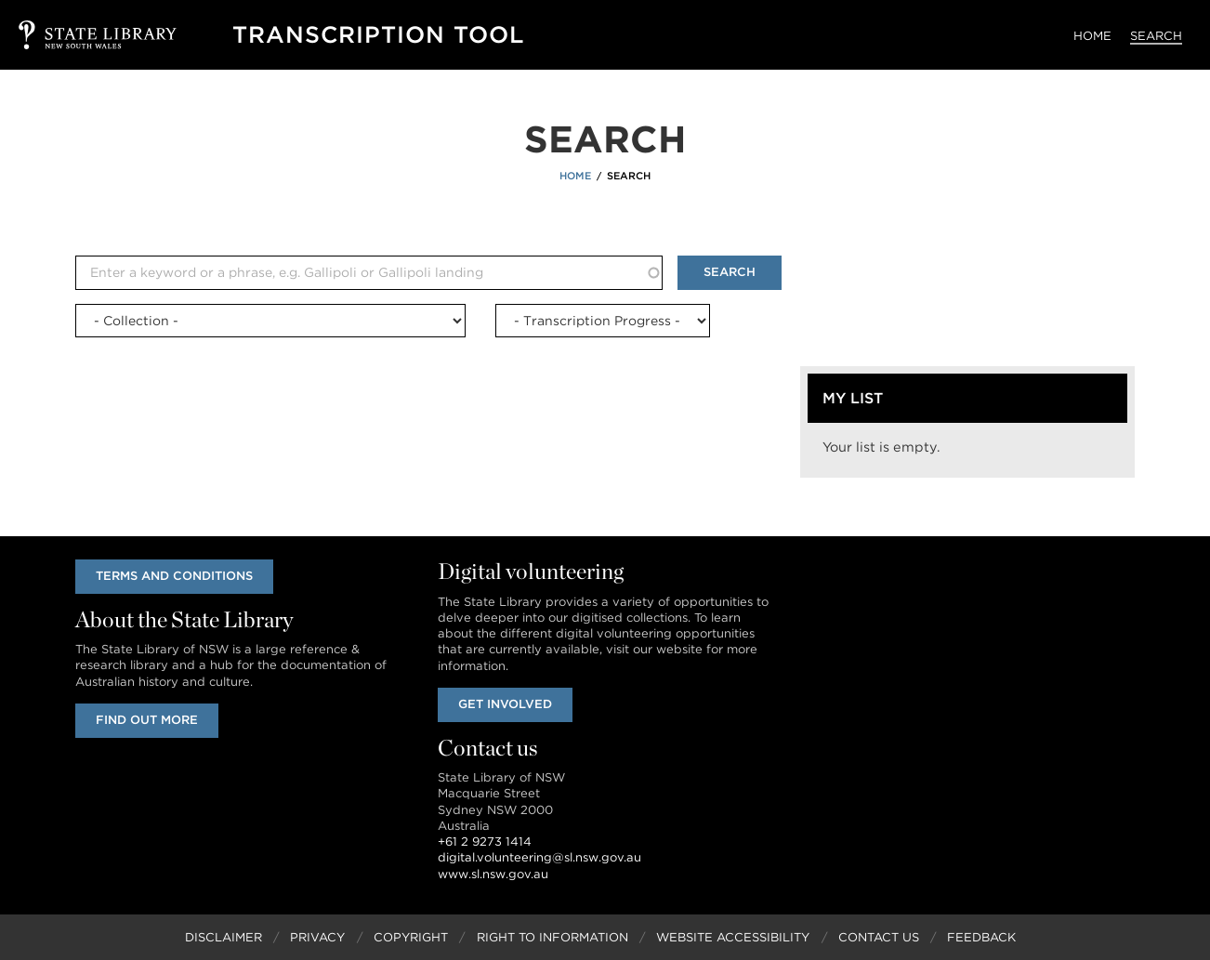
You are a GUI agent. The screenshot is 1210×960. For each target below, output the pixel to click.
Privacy (317, 937)
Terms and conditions (174, 576)
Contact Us (878, 937)
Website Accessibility (732, 937)
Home (1092, 36)
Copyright (411, 937)
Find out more (147, 720)
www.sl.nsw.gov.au (493, 874)
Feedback (981, 937)
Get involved (505, 704)
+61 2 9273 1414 (485, 841)
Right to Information (552, 937)
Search (1156, 36)
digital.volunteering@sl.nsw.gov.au (539, 857)
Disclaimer (223, 937)
